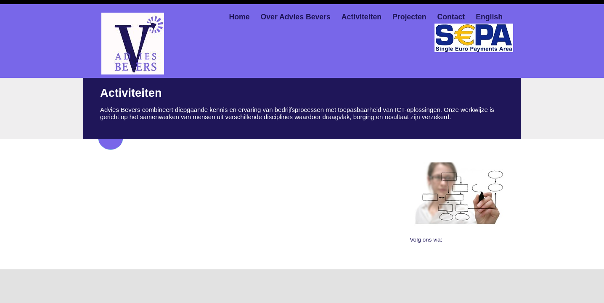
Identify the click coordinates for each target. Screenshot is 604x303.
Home (239, 17)
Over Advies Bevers (296, 17)
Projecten (409, 17)
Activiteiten (361, 17)
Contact (451, 17)
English (489, 17)
